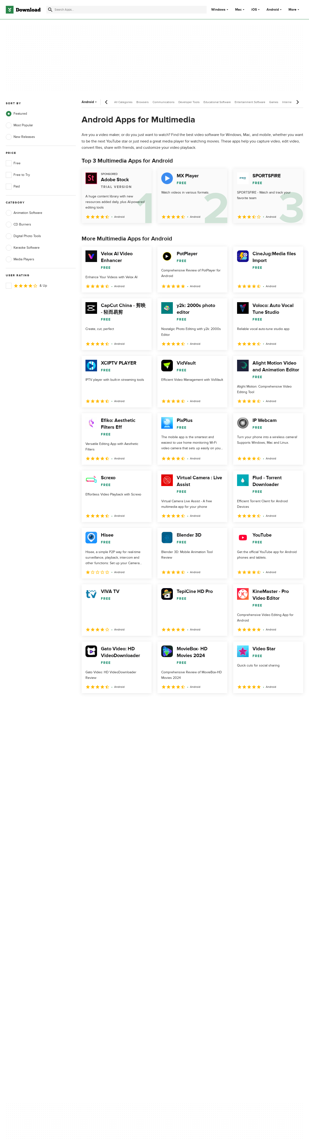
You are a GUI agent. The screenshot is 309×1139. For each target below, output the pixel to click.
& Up (26, 286)
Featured (16, 114)
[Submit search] (50, 10)
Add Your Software (102, 939)
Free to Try (18, 175)
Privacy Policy (181, 930)
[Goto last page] (294, 704)
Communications (164, 102)
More (294, 9)
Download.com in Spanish (107, 955)
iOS (254, 9)
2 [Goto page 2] (99, 704)
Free (13, 163)
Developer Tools (189, 102)
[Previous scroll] (106, 102)
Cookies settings (183, 969)
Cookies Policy (181, 947)
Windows (218, 9)
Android (273, 9)
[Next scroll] (297, 102)
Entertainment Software (250, 102)
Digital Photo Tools (23, 236)
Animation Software (24, 213)
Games (273, 102)
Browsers (142, 102)
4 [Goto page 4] (124, 704)
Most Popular (19, 125)
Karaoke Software (23, 248)
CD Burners (18, 224)
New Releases (20, 137)
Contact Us (96, 947)
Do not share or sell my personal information (188, 957)
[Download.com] (23, 10)
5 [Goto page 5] (137, 704)
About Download (100, 930)
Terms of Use (180, 939)
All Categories (123, 102)
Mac (238, 9)
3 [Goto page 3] (111, 704)
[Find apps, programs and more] (126, 10)
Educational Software (217, 102)
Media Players (20, 259)
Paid (13, 186)
